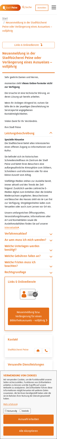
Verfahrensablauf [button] (28, 234)
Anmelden (42, 8)
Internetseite (11, 227)
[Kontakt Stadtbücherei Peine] (38, 350)
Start (5, 18)
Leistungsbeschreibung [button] (28, 133)
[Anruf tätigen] (46, 350)
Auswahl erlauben (28, 419)
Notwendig (12, 411)
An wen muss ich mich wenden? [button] (28, 240)
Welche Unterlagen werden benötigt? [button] (28, 248)
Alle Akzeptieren (28, 430)
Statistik (25, 411)
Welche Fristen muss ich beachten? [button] (28, 264)
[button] (27, 6)
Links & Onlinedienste (28, 44)
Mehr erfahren (9, 404)
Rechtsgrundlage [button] (28, 272)
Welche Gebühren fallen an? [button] (28, 256)
